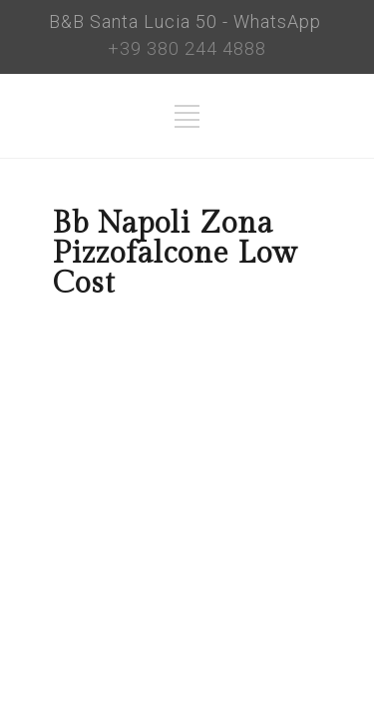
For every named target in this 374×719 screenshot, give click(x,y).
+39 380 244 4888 (187, 48)
